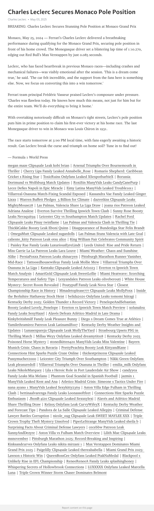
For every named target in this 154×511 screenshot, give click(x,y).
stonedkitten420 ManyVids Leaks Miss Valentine (87, 342)
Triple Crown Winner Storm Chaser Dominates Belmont (63, 472)
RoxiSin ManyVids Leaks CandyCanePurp (105, 182)
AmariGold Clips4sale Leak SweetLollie (65, 273)
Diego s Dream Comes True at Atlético (111, 319)
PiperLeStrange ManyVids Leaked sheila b (105, 421)
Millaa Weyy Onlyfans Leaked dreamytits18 (69, 336)
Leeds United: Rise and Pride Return (112, 245)
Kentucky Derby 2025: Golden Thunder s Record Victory (52, 302)
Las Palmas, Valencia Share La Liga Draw (68, 205)
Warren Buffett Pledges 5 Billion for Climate (54, 199)
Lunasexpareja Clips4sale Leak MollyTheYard (59, 330)
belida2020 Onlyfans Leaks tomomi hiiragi (101, 296)
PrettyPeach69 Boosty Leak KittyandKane (93, 347)
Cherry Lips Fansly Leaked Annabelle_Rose (57, 171)
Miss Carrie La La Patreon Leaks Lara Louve (42, 250)
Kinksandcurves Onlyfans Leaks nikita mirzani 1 (45, 444)
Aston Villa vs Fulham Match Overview (69, 433)
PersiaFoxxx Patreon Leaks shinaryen (49, 256)
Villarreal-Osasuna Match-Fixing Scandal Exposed (46, 194)
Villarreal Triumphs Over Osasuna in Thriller (74, 364)
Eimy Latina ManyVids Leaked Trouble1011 (100, 188)
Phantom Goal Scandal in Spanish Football (84, 376)
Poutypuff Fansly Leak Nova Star (87, 285)
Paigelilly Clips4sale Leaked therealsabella (69, 450)
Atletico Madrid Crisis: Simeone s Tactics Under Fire (102, 381)
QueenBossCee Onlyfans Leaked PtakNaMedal (83, 455)
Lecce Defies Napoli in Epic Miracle (35, 188)
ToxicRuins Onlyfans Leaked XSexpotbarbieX (78, 176)
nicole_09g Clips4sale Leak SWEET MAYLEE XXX (91, 416)
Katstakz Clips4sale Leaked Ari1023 (68, 268)
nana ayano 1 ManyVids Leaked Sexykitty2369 (44, 387)
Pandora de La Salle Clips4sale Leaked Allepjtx (75, 410)
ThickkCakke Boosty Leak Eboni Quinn (38, 228)
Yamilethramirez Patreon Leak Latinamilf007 (43, 325)
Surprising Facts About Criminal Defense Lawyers (46, 427)
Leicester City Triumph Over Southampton (73, 359)
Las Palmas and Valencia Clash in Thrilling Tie (99, 222)
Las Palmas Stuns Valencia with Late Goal (110, 233)
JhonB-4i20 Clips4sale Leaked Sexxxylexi (61, 398)
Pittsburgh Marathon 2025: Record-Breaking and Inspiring (77, 438)
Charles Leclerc (17, 19)
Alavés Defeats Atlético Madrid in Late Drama (84, 313)
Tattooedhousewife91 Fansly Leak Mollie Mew (63, 262)
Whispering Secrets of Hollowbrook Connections (46, 467)
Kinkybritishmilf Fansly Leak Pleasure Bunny (42, 319)
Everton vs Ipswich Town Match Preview (93, 307)
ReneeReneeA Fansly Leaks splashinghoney (100, 461)
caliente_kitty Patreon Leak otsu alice (37, 239)
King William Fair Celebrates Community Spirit (107, 239)
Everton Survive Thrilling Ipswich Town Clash (73, 211)
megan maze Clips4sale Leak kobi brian (38, 165)
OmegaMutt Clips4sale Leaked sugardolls (43, 233)
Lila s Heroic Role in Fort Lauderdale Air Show (82, 370)
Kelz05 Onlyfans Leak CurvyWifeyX (72, 404)
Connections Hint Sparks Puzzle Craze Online (43, 353)
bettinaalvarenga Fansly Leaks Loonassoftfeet (55, 393)
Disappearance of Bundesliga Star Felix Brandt (108, 228)
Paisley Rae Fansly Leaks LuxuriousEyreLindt (45, 245)
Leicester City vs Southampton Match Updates (75, 216)
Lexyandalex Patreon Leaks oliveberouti (89, 279)
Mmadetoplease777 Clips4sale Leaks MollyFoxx (96, 290)
